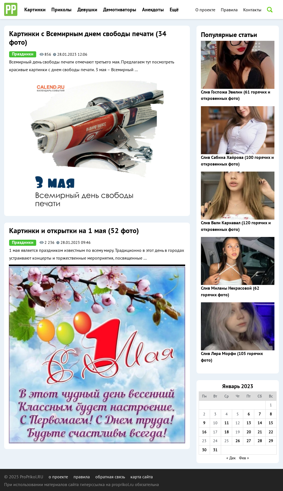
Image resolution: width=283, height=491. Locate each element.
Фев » (244, 457)
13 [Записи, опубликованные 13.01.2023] (249, 422)
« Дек (231, 457)
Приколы (61, 10)
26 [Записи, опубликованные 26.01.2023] (237, 440)
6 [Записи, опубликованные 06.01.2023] (249, 414)
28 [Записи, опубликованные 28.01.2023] (260, 440)
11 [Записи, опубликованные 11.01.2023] (226, 422)
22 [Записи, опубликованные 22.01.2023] (271, 431)
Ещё (174, 10)
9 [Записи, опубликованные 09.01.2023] (204, 422)
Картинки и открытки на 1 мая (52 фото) (74, 231)
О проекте (205, 9)
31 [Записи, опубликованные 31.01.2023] (215, 449)
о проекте (58, 476)
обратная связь (110, 476)
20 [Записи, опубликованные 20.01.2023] (249, 431)
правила (82, 476)
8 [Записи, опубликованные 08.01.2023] (271, 414)
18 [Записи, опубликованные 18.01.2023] (226, 431)
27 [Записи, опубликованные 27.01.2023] (249, 440)
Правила (229, 9)
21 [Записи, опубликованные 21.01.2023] (260, 431)
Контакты (252, 9)
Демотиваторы (119, 10)
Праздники (22, 54)
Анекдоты (153, 10)
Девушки (87, 10)
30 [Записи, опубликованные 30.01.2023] (204, 449)
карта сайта (141, 476)
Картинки (35, 10)
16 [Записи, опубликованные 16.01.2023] (204, 431)
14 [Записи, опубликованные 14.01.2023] (260, 422)
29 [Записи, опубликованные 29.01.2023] (271, 440)
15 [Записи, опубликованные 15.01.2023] (271, 422)
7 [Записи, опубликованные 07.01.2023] (260, 414)
